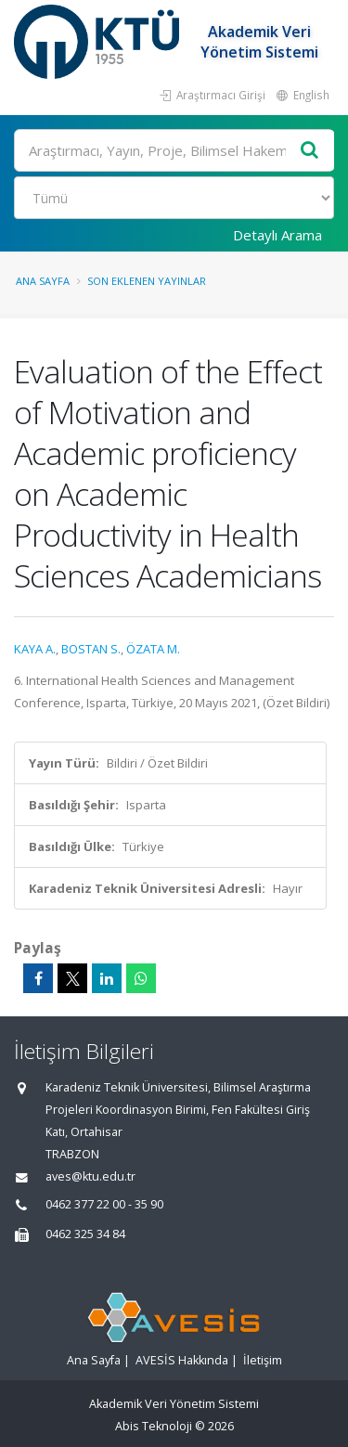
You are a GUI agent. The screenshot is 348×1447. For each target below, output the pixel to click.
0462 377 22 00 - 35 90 (104, 1204)
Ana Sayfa (43, 281)
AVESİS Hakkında (181, 1360)
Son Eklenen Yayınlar (146, 281)
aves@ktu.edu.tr (90, 1176)
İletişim (262, 1360)
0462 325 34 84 (85, 1234)
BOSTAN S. (91, 648)
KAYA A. (35, 648)
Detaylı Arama (277, 235)
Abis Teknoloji (153, 1426)
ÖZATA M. (153, 648)
